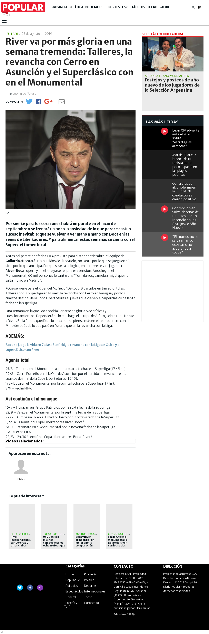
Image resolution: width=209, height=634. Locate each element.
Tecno (152, 7)
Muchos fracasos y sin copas (95, 533)
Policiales (93, 7)
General (71, 597)
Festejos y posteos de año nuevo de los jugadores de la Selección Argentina (172, 85)
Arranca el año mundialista (167, 76)
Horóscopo (91, 603)
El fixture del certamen (27, 533)
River (21, 478)
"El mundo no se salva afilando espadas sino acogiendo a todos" (185, 244)
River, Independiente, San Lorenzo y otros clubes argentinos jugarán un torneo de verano (22, 545)
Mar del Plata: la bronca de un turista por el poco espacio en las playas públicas (184, 165)
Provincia (59, 7)
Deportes (112, 7)
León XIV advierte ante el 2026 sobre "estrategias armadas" (185, 138)
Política (76, 7)
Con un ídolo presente (123, 533)
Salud (164, 7)
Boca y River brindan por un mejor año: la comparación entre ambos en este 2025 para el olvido (86, 545)
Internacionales (94, 591)
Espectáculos (133, 7)
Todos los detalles (56, 533)
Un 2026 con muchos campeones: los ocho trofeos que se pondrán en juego (54, 544)
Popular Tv (73, 580)
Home (70, 574)
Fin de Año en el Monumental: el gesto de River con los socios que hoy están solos (118, 544)
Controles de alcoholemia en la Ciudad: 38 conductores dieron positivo (184, 191)
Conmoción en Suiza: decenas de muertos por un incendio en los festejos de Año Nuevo (185, 218)
